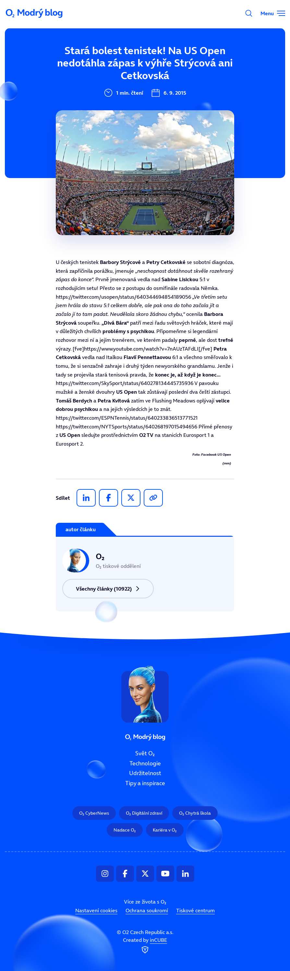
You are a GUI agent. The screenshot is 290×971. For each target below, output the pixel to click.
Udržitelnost (145, 773)
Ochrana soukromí (147, 910)
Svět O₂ (145, 753)
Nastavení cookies (96, 910)
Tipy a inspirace (145, 783)
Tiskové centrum (195, 910)
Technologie (145, 763)
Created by (145, 946)
